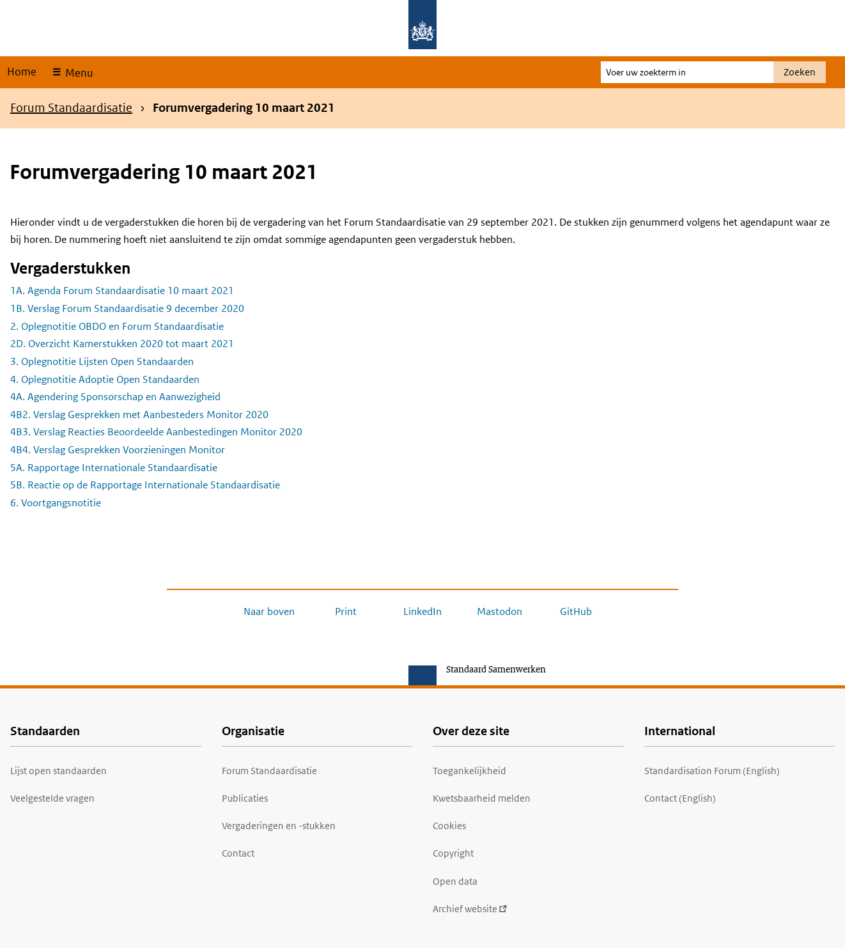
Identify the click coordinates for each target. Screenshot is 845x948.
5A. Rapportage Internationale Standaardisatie (113, 467)
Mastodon (499, 611)
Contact (238, 853)
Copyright (453, 853)
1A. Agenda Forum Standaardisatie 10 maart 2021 (122, 290)
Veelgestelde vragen (52, 798)
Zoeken (800, 72)
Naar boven (269, 611)
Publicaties (245, 798)
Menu (78, 73)
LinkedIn (422, 611)
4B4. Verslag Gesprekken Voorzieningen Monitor (117, 449)
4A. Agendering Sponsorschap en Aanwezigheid (115, 396)
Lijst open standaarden (58, 771)
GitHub (576, 611)
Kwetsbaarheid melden (482, 798)
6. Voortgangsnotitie (55, 502)
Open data (455, 881)
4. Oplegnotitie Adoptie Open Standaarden (104, 379)
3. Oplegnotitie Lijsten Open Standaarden (102, 361)
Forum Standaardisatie (71, 107)
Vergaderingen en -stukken (279, 826)
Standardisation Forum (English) (712, 771)
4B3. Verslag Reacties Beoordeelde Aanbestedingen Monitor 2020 (156, 432)
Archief (470, 909)
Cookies (449, 826)
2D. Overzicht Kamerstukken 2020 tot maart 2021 (122, 343)
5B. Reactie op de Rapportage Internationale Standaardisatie (145, 485)
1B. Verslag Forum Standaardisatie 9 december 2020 (127, 308)
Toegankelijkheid (469, 771)
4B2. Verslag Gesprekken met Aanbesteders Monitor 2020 (139, 414)
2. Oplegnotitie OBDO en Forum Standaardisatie (117, 326)
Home (21, 72)
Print (346, 611)
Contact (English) (680, 798)
